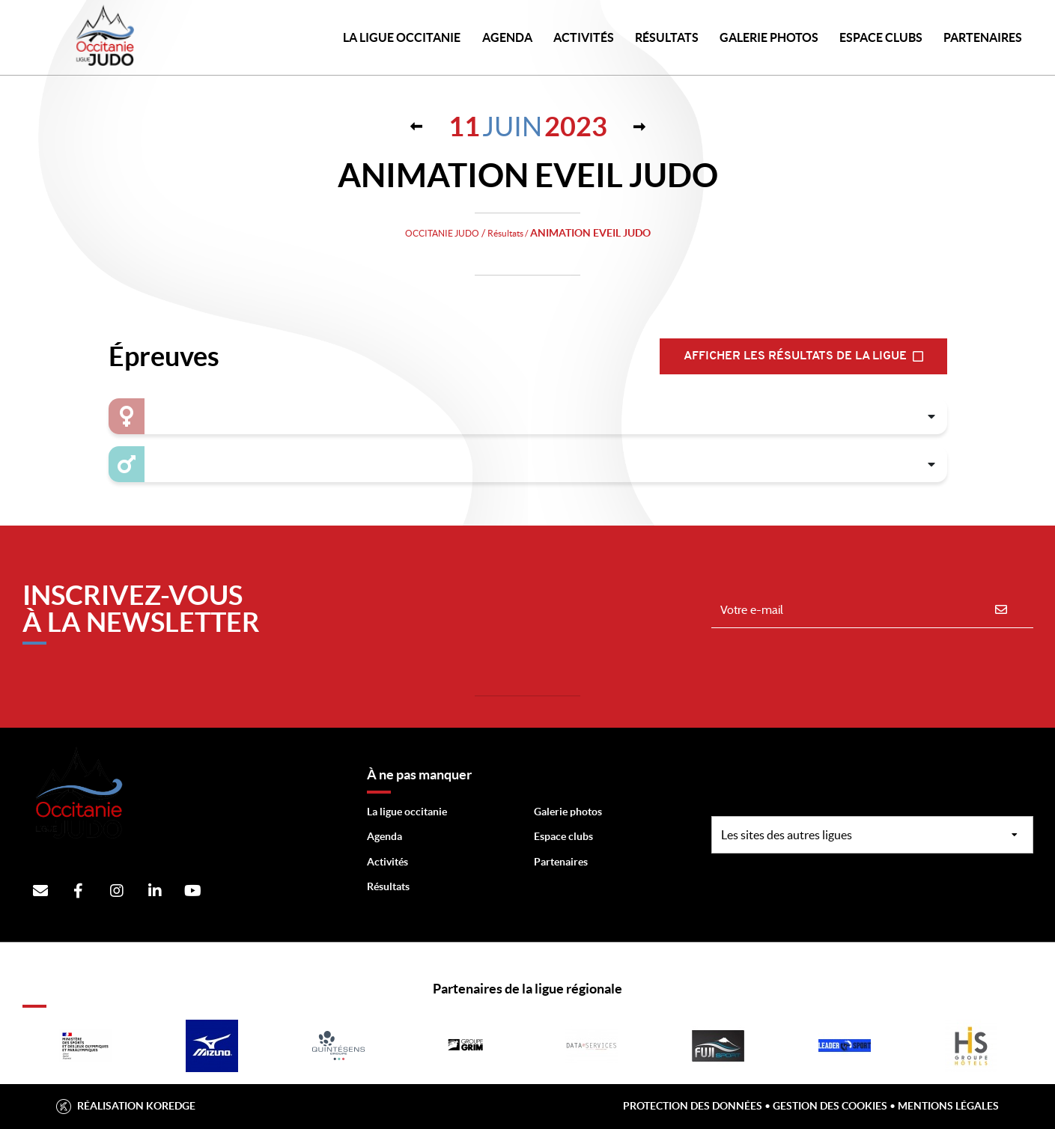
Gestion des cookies (830, 1106)
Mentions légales (948, 1106)
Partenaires (561, 862)
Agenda (507, 37)
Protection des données (692, 1106)
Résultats (667, 37)
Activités (583, 37)
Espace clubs (563, 836)
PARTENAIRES (982, 37)
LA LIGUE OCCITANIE (401, 37)
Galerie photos (769, 37)
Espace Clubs (880, 37)
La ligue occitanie (407, 812)
